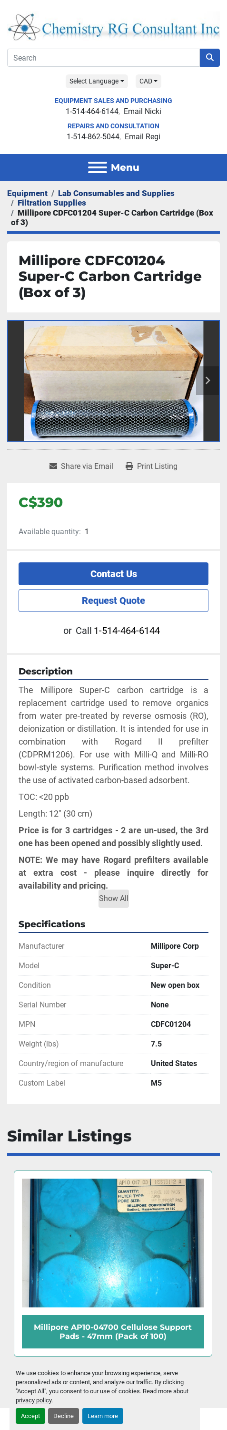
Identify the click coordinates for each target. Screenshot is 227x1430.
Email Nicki (142, 111)
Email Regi (142, 136)
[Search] (103, 58)
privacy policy (33, 1400)
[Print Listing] (151, 466)
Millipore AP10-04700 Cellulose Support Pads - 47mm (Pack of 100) (113, 1332)
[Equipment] (27, 193)
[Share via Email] (81, 466)
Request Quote (113, 600)
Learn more (103, 1416)
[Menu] (97, 167)
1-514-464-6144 (92, 111)
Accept (30, 1416)
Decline (63, 1416)
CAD (145, 81)
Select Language (93, 81)
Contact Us (113, 574)
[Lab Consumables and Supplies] (116, 193)
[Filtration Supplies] (52, 202)
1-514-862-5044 (93, 136)
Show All (113, 898)
